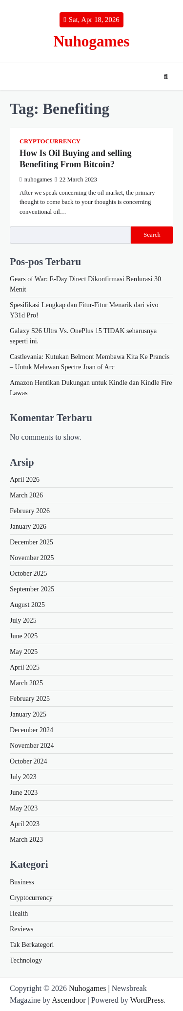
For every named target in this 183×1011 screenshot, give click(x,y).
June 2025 (24, 636)
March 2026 (26, 495)
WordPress (146, 1000)
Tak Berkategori (32, 944)
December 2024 (31, 730)
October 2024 (28, 761)
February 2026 (30, 511)
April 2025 (25, 667)
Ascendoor (68, 1000)
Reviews (21, 929)
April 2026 (25, 479)
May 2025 (24, 651)
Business (22, 882)
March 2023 (26, 839)
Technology (26, 960)
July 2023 (23, 777)
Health (19, 913)
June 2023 (24, 792)
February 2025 (30, 698)
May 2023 (24, 808)
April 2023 (25, 824)
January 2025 (28, 714)
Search (152, 234)
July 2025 (23, 620)
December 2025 (31, 542)
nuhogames (36, 179)
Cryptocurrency (50, 141)
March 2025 (26, 683)
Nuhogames (92, 41)
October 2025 (28, 573)
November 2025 (32, 558)
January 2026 (28, 526)
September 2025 (32, 589)
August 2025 (27, 604)
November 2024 (32, 745)
